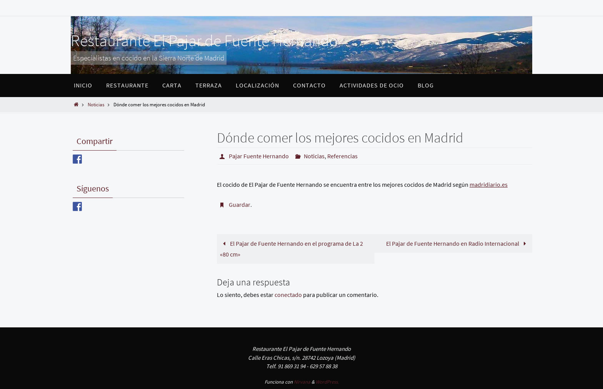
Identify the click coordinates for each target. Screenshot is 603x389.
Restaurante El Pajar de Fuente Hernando (204, 40)
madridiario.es (489, 184)
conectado (288, 294)
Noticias (96, 104)
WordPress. (327, 382)
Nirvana (302, 382)
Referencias (342, 156)
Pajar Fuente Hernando (259, 156)
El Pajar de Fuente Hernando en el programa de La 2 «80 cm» (291, 249)
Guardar (239, 204)
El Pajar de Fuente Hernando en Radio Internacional (457, 243)
